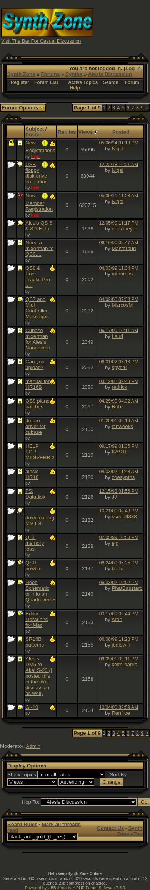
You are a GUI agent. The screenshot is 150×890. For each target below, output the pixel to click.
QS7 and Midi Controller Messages (37, 307)
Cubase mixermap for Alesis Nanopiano (37, 339)
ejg (115, 543)
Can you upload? (35, 364)
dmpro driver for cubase (35, 426)
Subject (34, 129)
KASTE (120, 452)
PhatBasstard (127, 588)
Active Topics (83, 82)
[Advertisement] (122, 25)
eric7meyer (124, 229)
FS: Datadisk (35, 494)
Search (110, 82)
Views (87, 132)
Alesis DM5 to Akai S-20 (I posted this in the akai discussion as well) (38, 676)
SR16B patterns (34, 642)
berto (117, 568)
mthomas (122, 274)
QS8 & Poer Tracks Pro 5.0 (37, 276)
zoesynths (123, 477)
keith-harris (124, 664)
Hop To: (31, 802)
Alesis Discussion (110, 74)
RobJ (117, 407)
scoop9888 (124, 516)
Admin (33, 746)
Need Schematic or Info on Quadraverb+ (40, 591)
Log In (133, 68)
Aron (117, 619)
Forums (50, 74)
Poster (33, 135)
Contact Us (110, 828)
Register (20, 82)
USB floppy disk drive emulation (36, 173)
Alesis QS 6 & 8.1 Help (38, 226)
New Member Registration (39, 202)
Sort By (118, 774)
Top (137, 834)
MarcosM (122, 305)
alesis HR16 (31, 474)
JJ (114, 497)
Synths (73, 74)
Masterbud (124, 248)
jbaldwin (121, 645)
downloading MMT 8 (39, 520)
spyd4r (119, 367)
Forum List (46, 82)
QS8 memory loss (34, 543)
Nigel (117, 148)
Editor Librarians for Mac (36, 619)
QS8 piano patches (37, 404)
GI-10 (31, 707)
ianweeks (122, 426)
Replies (67, 132)
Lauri (117, 336)
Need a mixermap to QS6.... (39, 248)
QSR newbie (33, 565)
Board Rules (22, 824)
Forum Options (23, 108)
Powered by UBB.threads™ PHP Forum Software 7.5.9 (75, 887)
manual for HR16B (37, 384)
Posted (120, 132)
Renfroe (121, 713)
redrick (119, 387)
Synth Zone (21, 74)
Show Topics (21, 774)
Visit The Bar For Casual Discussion (41, 41)
